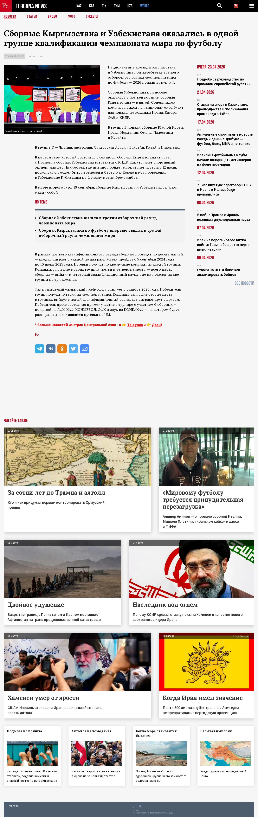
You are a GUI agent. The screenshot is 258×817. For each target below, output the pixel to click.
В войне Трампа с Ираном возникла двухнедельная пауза (223, 217)
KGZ (91, 5)
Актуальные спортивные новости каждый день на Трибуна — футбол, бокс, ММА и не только (225, 139)
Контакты (14, 805)
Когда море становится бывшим (156, 733)
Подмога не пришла (24, 731)
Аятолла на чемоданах (91, 731)
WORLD (144, 5)
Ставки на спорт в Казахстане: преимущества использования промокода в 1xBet (222, 109)
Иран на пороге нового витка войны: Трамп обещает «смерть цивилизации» (223, 245)
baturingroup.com (158, 813)
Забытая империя (216, 731)
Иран (40, 56)
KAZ (78, 5)
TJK (104, 5)
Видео (52, 16)
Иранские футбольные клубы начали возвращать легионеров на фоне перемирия (224, 160)
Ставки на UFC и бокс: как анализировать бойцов (218, 272)
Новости (10, 16)
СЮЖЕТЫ (92, 16)
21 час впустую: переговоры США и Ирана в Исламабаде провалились (224, 189)
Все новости (244, 283)
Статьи (32, 16)
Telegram (135, 324)
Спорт (31, 56)
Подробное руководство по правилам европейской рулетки (224, 81)
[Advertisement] (129, 389)
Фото (71, 16)
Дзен (156, 324)
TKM (117, 5)
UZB (129, 5)
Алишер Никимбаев (67, 167)
